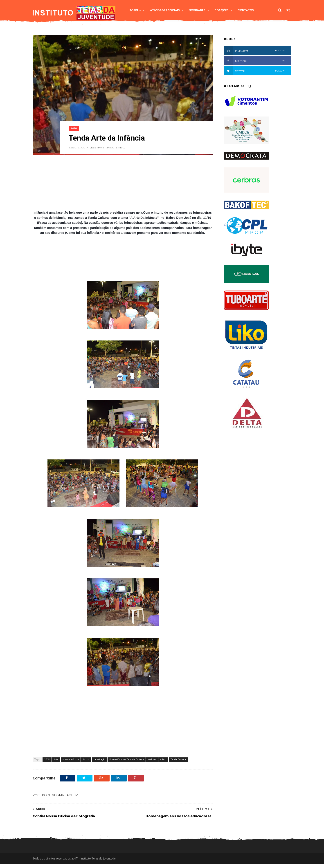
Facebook (254, 60)
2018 (73, 128)
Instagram (254, 50)
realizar (152, 759)
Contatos (246, 10)
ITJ (76, 858)
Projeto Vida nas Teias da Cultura (126, 759)
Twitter (254, 70)
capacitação (99, 759)
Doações (221, 10)
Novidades (197, 10)
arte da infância (71, 759)
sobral (163, 759)
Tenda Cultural (179, 759)
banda (86, 759)
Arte (56, 759)
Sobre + (135, 10)
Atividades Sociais (165, 10)
